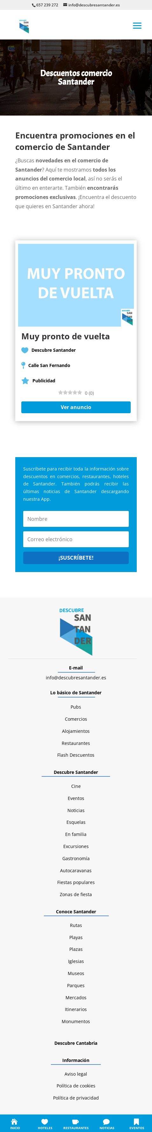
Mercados (76, 997)
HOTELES (45, 1128)
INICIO (15, 1128)
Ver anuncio (76, 407)
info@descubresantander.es (76, 678)
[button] (137, 25)
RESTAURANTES (76, 1128)
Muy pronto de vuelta (65, 336)
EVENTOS (136, 1128)
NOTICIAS (107, 1128)
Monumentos (76, 1021)
